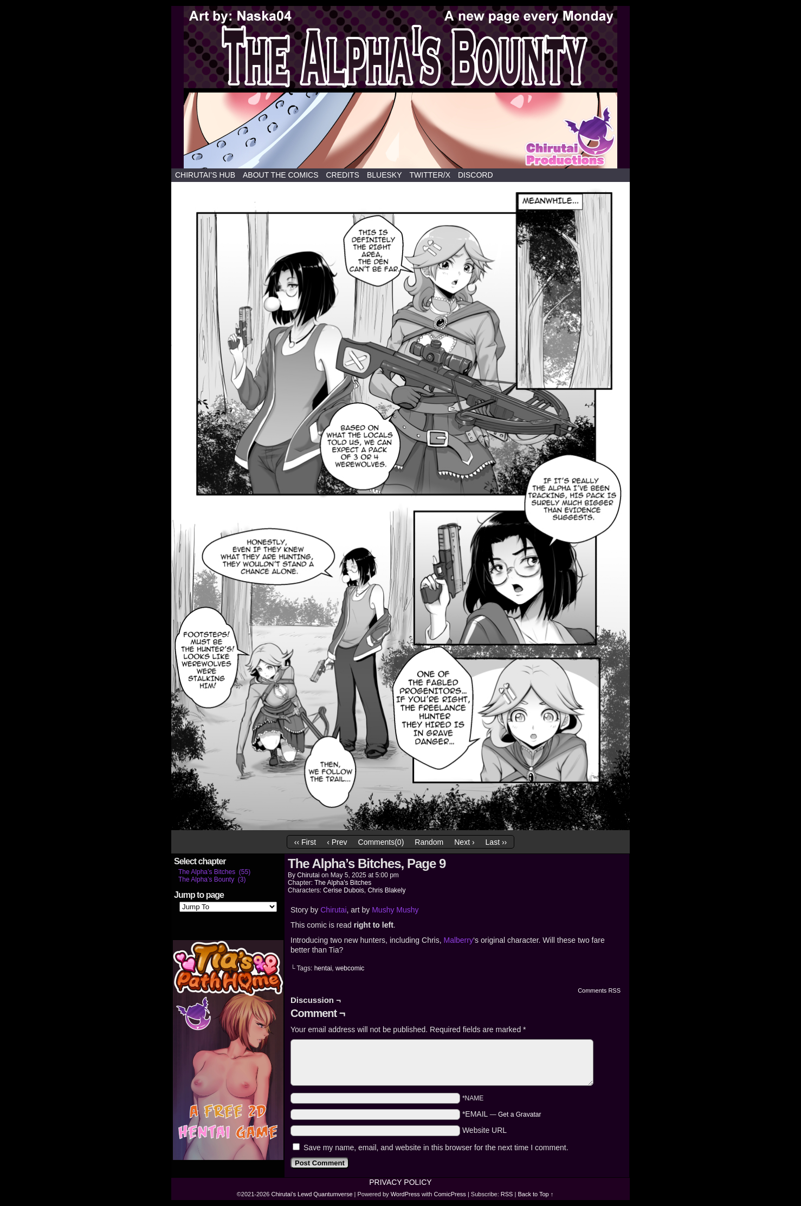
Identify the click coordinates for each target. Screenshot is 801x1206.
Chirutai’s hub (205, 175)
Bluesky (384, 175)
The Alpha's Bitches (342, 882)
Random (429, 842)
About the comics (281, 175)
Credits (342, 175)
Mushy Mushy (395, 909)
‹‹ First (305, 842)
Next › (464, 842)
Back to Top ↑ (535, 1194)
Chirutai (308, 875)
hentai (323, 968)
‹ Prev (337, 842)
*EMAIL (501, 1114)
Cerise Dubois (343, 890)
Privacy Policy (400, 1182)
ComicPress (450, 1194)
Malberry (458, 940)
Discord (475, 175)
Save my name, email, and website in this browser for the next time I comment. (436, 1147)
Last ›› (496, 842)
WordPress (405, 1194)
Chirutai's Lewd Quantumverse (400, 87)
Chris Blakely (386, 890)
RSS (507, 1194)
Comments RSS (599, 990)
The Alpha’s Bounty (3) (212, 879)
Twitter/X (430, 175)
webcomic (349, 968)
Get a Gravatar (519, 1114)
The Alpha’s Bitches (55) (214, 872)
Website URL (484, 1130)
